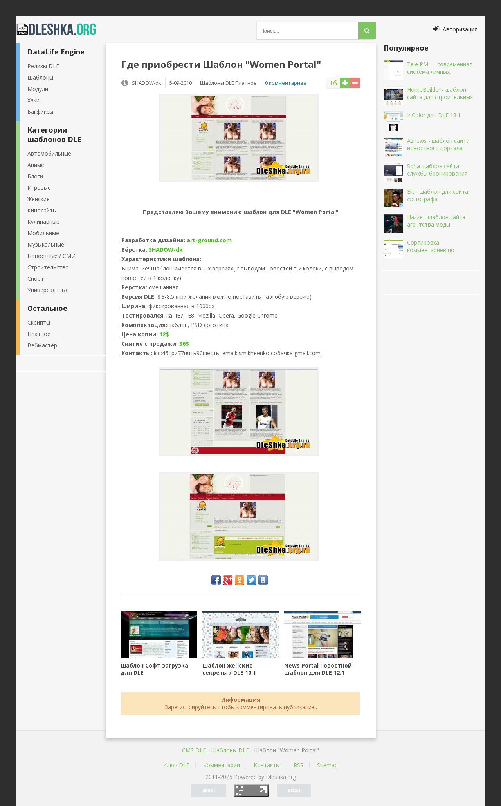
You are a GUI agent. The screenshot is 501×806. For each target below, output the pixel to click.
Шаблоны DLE (230, 750)
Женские (38, 199)
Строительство (48, 267)
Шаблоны (40, 77)
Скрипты (38, 322)
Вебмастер (42, 345)
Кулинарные (43, 221)
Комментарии (221, 765)
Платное (38, 334)
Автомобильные (49, 153)
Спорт (35, 278)
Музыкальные (45, 244)
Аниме (35, 165)
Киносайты (42, 210)
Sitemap (327, 765)
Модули (37, 89)
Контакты (267, 765)
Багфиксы (40, 111)
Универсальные (48, 290)
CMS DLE (194, 750)
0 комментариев (285, 82)
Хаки (33, 100)
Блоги (35, 176)
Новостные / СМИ (51, 256)
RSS (298, 765)
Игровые (39, 187)
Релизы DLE (43, 66)
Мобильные (43, 233)
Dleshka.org (61, 29)
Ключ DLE (176, 765)
